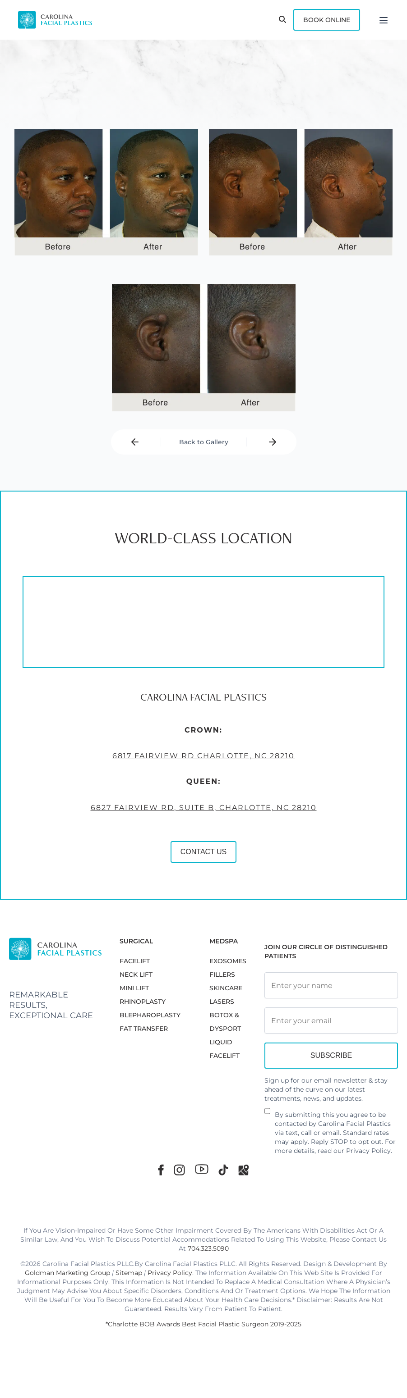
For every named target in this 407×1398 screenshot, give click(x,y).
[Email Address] (331, 1020)
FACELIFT (135, 961)
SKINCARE (225, 988)
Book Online (326, 20)
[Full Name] (331, 985)
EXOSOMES (227, 961)
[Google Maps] (243, 1169)
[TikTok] (223, 1169)
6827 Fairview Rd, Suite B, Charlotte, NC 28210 (201, 811)
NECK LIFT (136, 974)
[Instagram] (179, 1169)
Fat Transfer (144, 1029)
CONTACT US (200, 856)
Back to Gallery (203, 442)
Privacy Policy (368, 1151)
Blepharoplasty (150, 1015)
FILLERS (222, 974)
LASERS (221, 1001)
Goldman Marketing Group (67, 1273)
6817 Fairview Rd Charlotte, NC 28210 (200, 760)
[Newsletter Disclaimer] (267, 1114)
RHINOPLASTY (143, 1001)
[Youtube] (201, 1169)
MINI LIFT (134, 988)
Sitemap (129, 1273)
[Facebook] (161, 1169)
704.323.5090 (208, 1248)
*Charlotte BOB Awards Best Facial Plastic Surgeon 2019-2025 (203, 1324)
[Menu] (384, 20)
